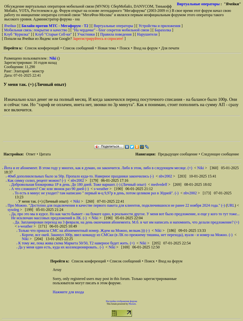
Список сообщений (78, 48)
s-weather (101, 189)
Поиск (125, 48)
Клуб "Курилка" (17, 34)
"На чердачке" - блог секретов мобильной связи (111, 30)
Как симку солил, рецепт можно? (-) (37, 180)
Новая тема (107, 48)
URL (231, 205)
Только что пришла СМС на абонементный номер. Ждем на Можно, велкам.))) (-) (84, 230)
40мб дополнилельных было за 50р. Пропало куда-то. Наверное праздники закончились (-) (81, 176)
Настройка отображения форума (121, 301)
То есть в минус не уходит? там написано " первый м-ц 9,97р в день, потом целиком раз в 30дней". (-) (96, 193)
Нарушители (147, 34)
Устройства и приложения (160, 26)
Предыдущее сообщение (177, 154)
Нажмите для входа (68, 292)
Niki (53, 58)
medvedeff (159, 184)
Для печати (170, 48)
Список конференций (42, 48)
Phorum (132, 303)
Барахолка (163, 30)
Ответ (30, 154)
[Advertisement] (89, 128)
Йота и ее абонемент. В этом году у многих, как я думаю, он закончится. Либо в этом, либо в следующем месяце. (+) (98, 168)
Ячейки (10, 26)
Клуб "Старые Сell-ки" (53, 34)
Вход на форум (145, 48)
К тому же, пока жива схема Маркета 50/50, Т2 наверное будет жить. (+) (76, 243)
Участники (86, 34)
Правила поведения (116, 34)
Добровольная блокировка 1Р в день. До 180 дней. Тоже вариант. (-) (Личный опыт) (78, 184)
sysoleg (14, 210)
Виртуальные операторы (198, 4)
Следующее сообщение (220, 154)
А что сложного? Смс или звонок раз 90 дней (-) (50, 189)
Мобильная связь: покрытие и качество (35, 30)
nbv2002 (166, 176)
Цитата (45, 154)
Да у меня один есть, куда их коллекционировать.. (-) (60, 247)
